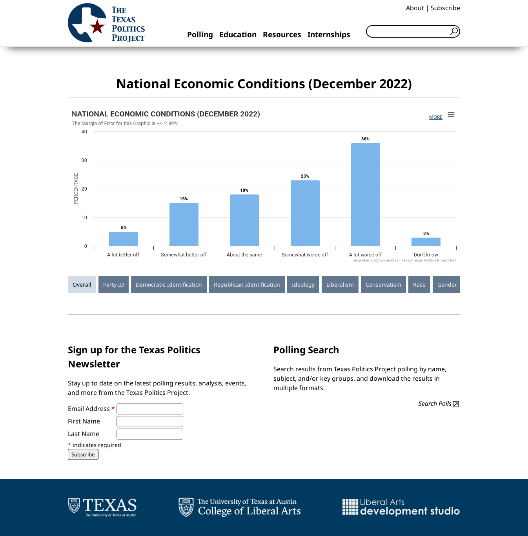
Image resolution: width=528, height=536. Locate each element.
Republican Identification (247, 284)
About (415, 8)
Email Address (91, 408)
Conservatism (383, 284)
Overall (82, 284)
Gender (447, 284)
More (435, 117)
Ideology (303, 284)
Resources (282, 34)
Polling (200, 34)
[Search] (413, 31)
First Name (84, 421)
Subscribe (445, 8)
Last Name (83, 433)
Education (238, 34)
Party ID (113, 284)
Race (419, 284)
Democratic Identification (169, 284)
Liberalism (340, 284)
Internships (329, 34)
